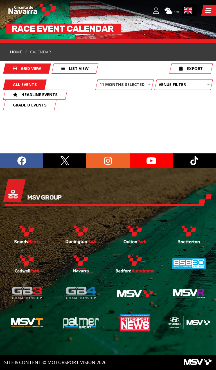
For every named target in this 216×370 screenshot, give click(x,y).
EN (188, 10)
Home (16, 52)
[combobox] (189, 10)
